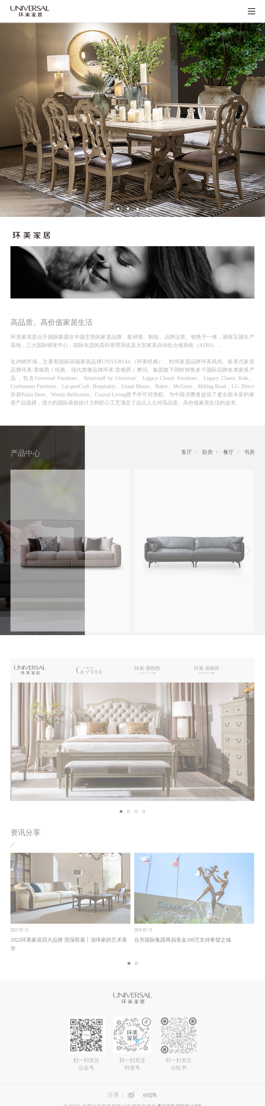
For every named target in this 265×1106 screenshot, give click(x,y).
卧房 (207, 459)
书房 (249, 459)
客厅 (186, 459)
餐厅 (228, 459)
